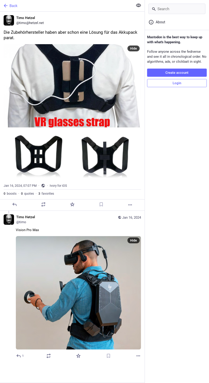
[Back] (66, 5)
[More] (130, 205)
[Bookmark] (101, 204)
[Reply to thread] (20, 356)
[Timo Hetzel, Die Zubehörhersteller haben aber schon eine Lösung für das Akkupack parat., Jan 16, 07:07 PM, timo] (72, 111)
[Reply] (14, 204)
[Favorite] (72, 204)
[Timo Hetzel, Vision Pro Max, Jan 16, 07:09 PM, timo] (72, 287)
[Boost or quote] (43, 204)
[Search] (176, 9)
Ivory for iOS (58, 185)
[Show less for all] (138, 5)
